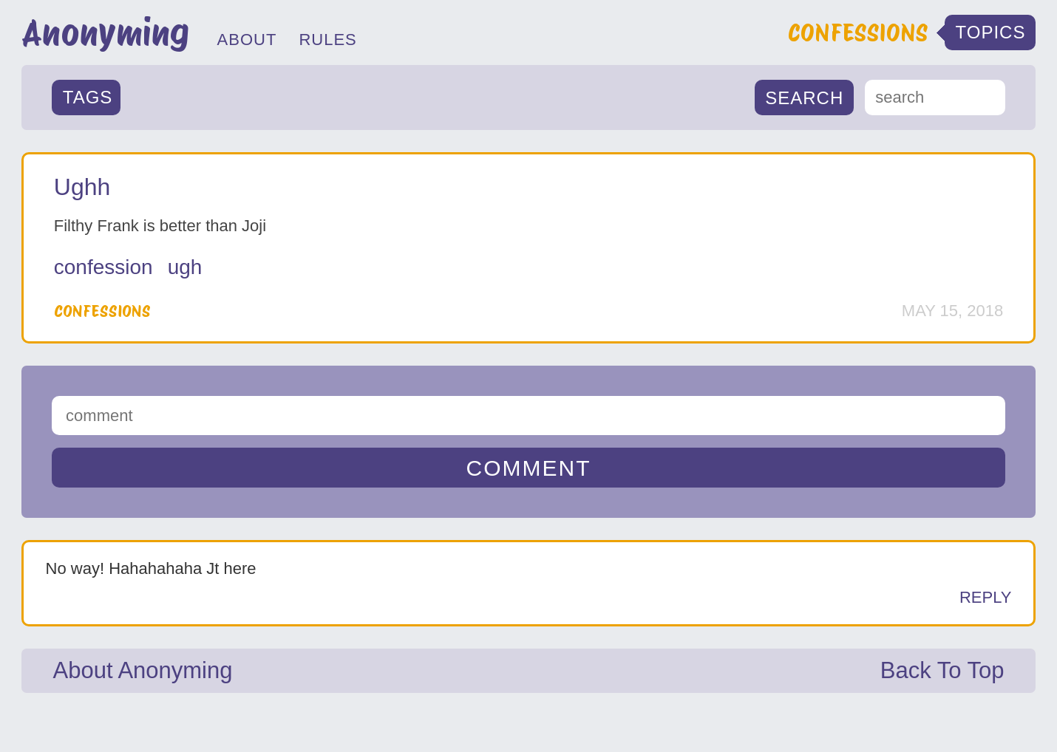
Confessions (102, 311)
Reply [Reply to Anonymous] (985, 597)
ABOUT (247, 39)
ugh (185, 267)
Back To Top (942, 670)
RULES (327, 39)
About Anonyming (142, 670)
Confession (103, 267)
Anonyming (105, 32)
